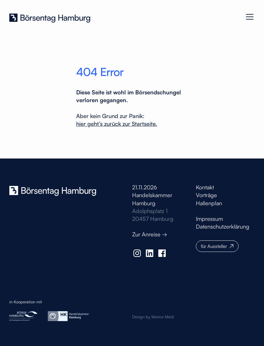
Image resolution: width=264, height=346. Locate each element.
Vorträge (206, 195)
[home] (49, 17)
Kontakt (205, 187)
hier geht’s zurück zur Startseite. (116, 123)
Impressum (209, 218)
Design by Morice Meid (153, 316)
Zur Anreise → (149, 234)
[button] (248, 16)
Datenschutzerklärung (222, 226)
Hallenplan (209, 203)
